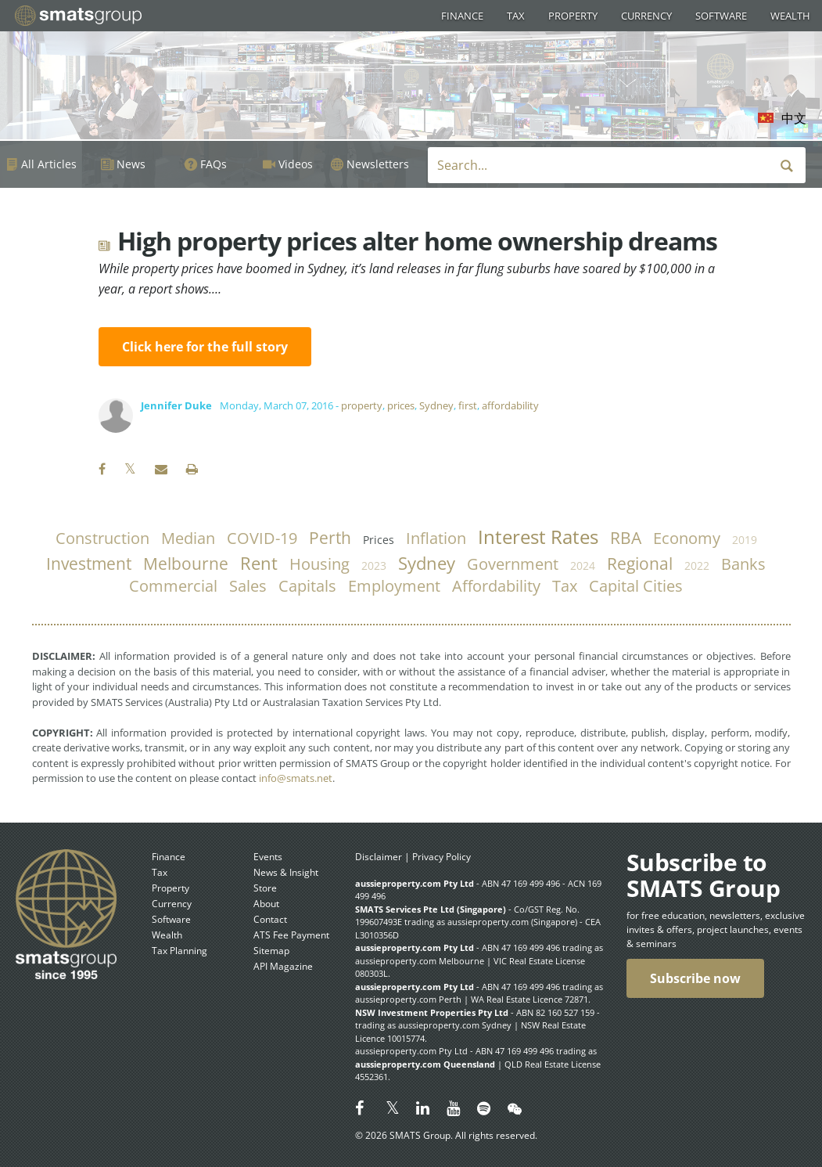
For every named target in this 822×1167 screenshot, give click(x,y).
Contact (270, 919)
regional (640, 563)
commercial (173, 585)
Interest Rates (538, 536)
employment (394, 585)
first (467, 405)
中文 (793, 118)
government (512, 563)
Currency (646, 16)
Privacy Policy (441, 856)
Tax (516, 16)
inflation (436, 538)
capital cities (636, 585)
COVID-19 (262, 538)
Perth (330, 538)
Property (573, 16)
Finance (462, 16)
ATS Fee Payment (291, 935)
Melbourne (185, 563)
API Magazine (283, 966)
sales (248, 585)
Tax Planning (179, 950)
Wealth (790, 16)
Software (721, 16)
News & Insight (285, 872)
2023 (373, 565)
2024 (582, 565)
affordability (510, 405)
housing (319, 563)
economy (686, 538)
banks (743, 563)
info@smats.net (295, 778)
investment (88, 563)
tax (564, 585)
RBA (625, 538)
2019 (744, 539)
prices (401, 405)
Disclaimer (378, 856)
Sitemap (271, 950)
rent (259, 563)
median (188, 538)
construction (102, 538)
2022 (696, 565)
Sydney (436, 405)
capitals (307, 585)
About (266, 903)
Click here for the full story (205, 346)
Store (265, 888)
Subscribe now (695, 978)
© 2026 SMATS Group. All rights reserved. (446, 1135)
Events (267, 856)
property (361, 405)
